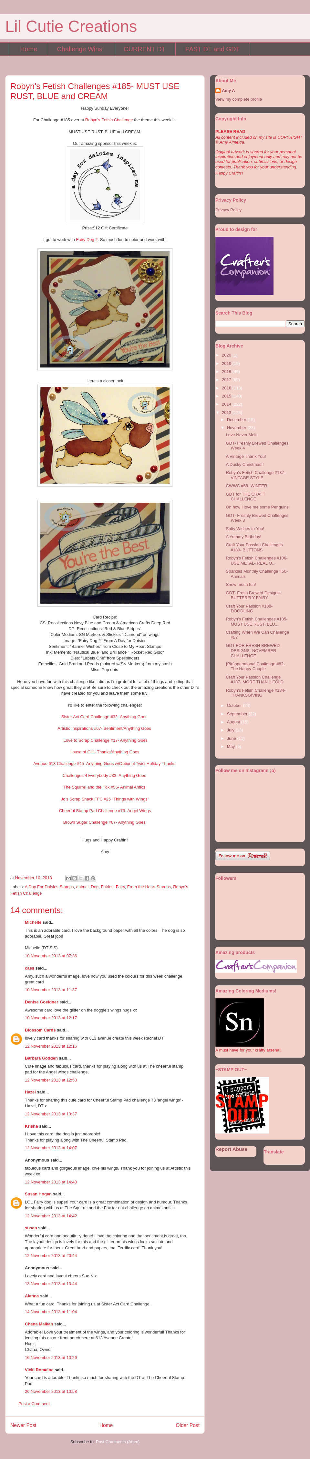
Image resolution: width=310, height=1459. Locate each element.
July (231, 730)
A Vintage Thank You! (246, 456)
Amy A (228, 90)
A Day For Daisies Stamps (49, 886)
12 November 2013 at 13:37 (51, 1114)
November (237, 427)
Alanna (32, 1295)
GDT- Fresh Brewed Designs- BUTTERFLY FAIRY (253, 595)
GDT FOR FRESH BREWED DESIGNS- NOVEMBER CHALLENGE (253, 650)
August (234, 721)
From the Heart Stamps (149, 886)
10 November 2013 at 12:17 (51, 1017)
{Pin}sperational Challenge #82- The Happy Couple (255, 666)
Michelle (33, 922)
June (232, 738)
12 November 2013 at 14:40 (51, 1182)
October (235, 705)
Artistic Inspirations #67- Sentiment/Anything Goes (104, 728)
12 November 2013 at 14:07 (51, 1147)
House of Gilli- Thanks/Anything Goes (104, 752)
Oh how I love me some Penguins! (258, 507)
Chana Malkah (39, 1324)
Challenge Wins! (80, 49)
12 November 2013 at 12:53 (51, 1080)
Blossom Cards (40, 1030)
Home (28, 49)
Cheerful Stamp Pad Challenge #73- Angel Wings (105, 810)
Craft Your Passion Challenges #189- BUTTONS (254, 547)
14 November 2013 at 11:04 (51, 1311)
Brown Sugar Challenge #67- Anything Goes (104, 822)
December (237, 419)
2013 (227, 412)
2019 (227, 363)
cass (29, 968)
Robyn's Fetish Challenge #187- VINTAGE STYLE (255, 475)
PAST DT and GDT (212, 49)
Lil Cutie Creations (71, 26)
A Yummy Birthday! (243, 536)
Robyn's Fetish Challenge (109, 119)
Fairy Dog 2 (87, 239)
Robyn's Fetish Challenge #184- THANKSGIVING (255, 693)
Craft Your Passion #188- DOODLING (249, 609)
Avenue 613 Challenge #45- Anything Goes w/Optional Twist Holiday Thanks (104, 763)
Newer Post (23, 1425)
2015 (227, 396)
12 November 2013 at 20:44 (51, 1255)
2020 (227, 355)
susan (31, 1227)
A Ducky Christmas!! (245, 464)
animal (82, 886)
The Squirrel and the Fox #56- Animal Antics (104, 787)
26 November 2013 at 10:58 (51, 1391)
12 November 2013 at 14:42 (51, 1215)
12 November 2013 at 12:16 (51, 1046)
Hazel (30, 1092)
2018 (227, 371)
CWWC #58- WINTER (246, 485)
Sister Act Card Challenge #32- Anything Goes (104, 716)
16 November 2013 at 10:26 (51, 1357)
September (238, 713)
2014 (227, 404)
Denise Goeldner (41, 1002)
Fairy (120, 886)
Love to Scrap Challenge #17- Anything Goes (106, 740)
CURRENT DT (145, 49)
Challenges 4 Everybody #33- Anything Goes (104, 775)
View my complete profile (238, 99)
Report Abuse (231, 1149)
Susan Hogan (38, 1194)
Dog (94, 886)
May (231, 746)
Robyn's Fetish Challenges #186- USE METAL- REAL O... (256, 561)
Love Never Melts (242, 434)
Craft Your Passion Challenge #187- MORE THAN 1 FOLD (255, 680)
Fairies (107, 886)
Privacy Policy (228, 209)
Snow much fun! (241, 584)
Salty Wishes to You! (245, 528)
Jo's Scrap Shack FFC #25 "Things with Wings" (105, 799)
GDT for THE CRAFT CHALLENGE (245, 497)
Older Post (188, 1425)
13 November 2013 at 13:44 (51, 1283)
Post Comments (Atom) (118, 1441)
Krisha (31, 1126)
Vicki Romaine (39, 1369)
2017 (227, 379)
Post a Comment (34, 1403)
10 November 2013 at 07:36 (51, 955)
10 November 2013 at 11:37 (51, 989)
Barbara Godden (41, 1058)
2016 (227, 388)
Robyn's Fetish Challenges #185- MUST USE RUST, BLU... (256, 622)
